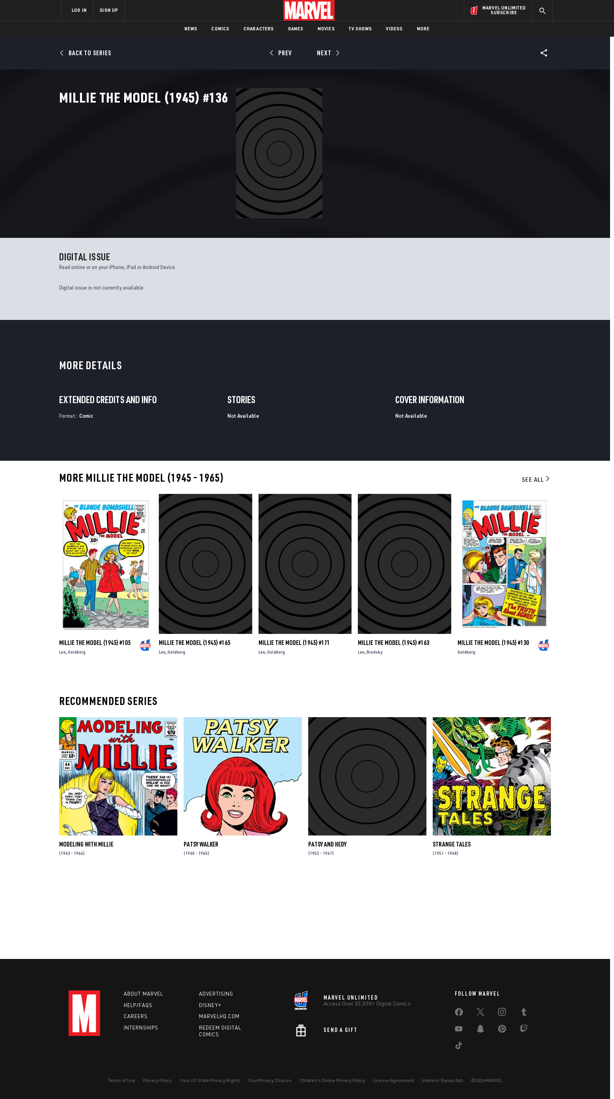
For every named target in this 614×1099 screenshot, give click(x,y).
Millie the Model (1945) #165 (194, 720)
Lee (62, 729)
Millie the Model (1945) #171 (294, 720)
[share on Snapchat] (480, 1030)
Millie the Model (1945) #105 (94, 720)
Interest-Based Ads (442, 1080)
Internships (141, 1028)
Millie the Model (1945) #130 (493, 720)
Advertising (216, 994)
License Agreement (393, 1080)
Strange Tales (452, 921)
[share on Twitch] (524, 1030)
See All (536, 557)
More (423, 29)
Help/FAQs (138, 1005)
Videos (394, 29)
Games (295, 29)
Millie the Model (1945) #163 (393, 720)
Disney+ (210, 1005)
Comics (220, 29)
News (190, 29)
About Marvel (143, 994)
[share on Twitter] (480, 1013)
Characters (259, 29)
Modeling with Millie (86, 921)
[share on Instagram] (502, 1013)
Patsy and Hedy (327, 921)
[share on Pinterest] (502, 1030)
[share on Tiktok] (459, 1047)
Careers (136, 1016)
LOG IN (79, 10)
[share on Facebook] (459, 1014)
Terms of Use (121, 1080)
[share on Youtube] (459, 1030)
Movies (326, 29)
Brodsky (374, 729)
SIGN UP (109, 10)
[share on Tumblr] (524, 1013)
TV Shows (360, 29)
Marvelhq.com (219, 1016)
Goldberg (77, 729)
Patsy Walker (201, 921)
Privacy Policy (157, 1080)
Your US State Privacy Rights (210, 1080)
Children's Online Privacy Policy (332, 1080)
